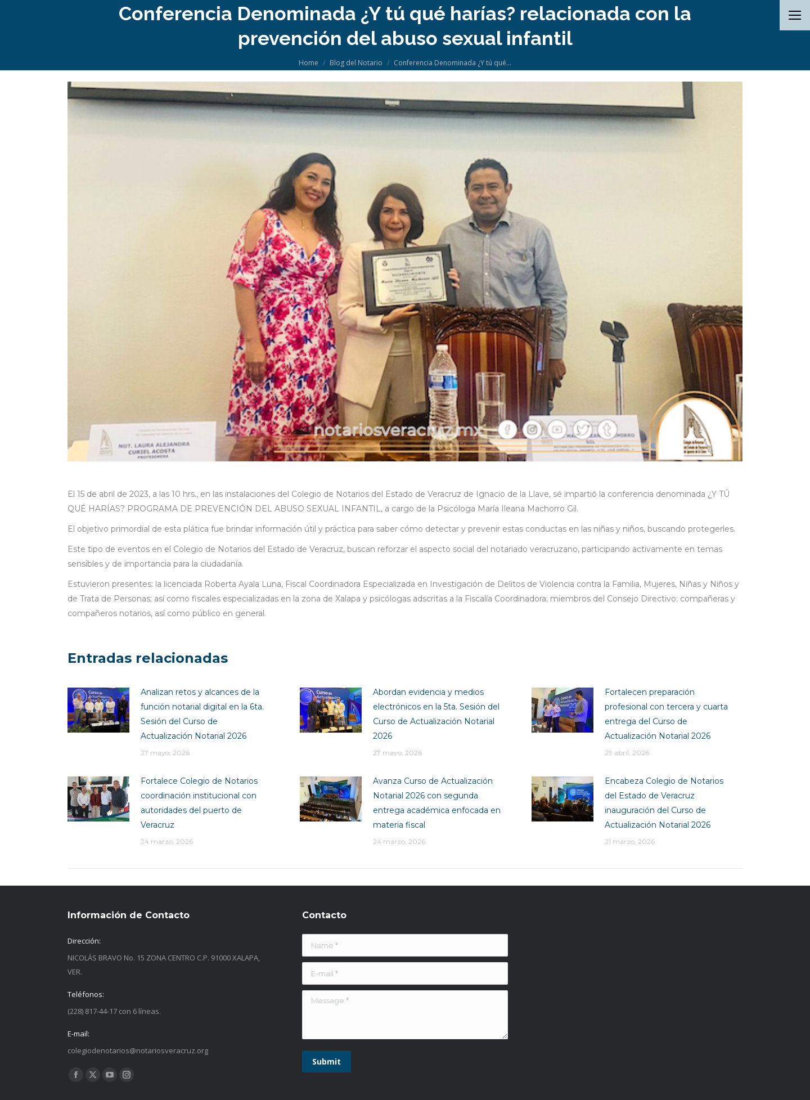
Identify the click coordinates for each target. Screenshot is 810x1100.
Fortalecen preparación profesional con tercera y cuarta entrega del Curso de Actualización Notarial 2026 (666, 714)
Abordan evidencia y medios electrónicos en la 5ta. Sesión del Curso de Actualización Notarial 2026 (436, 714)
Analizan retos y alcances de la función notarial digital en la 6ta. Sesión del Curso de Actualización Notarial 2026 (202, 714)
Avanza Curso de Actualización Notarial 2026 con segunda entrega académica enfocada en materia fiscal (437, 803)
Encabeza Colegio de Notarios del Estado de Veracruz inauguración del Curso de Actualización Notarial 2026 (664, 803)
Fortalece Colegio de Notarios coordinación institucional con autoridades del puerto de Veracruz (199, 803)
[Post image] (98, 710)
